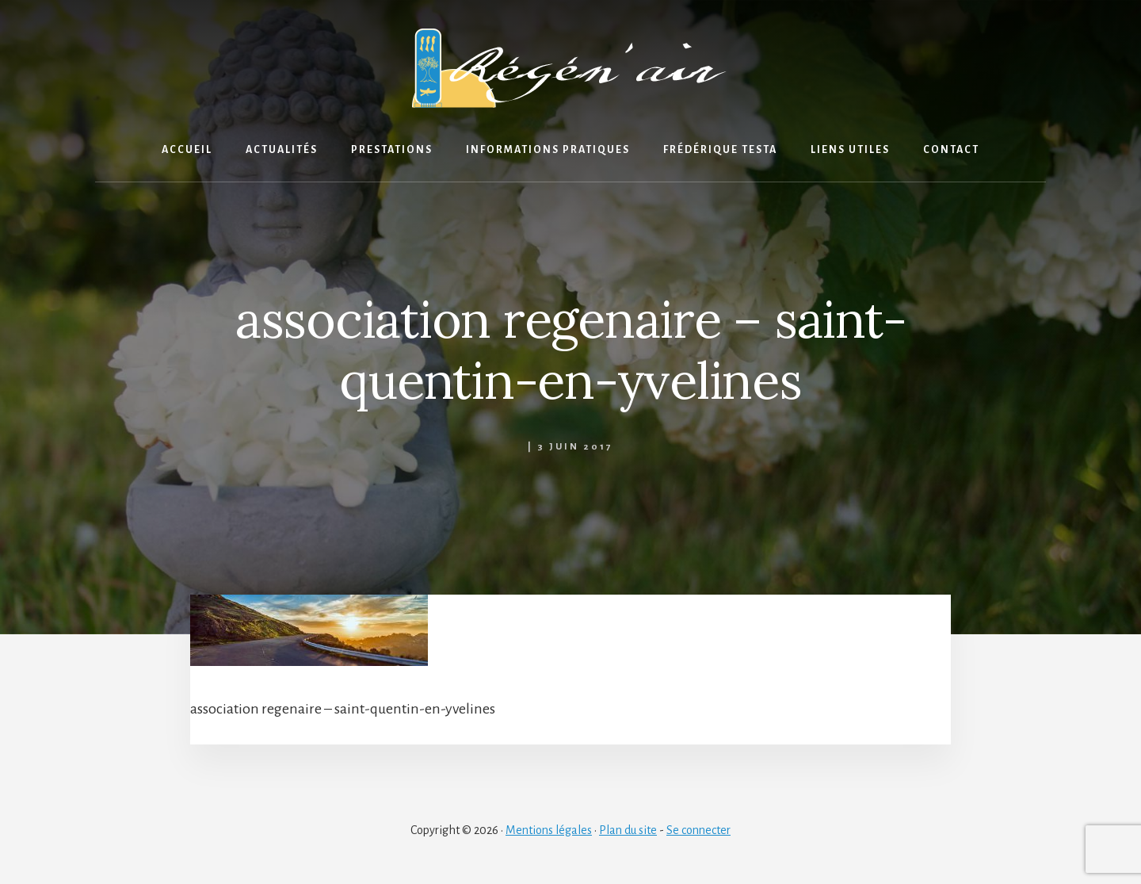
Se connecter (698, 830)
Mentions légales (549, 830)
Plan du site (628, 830)
